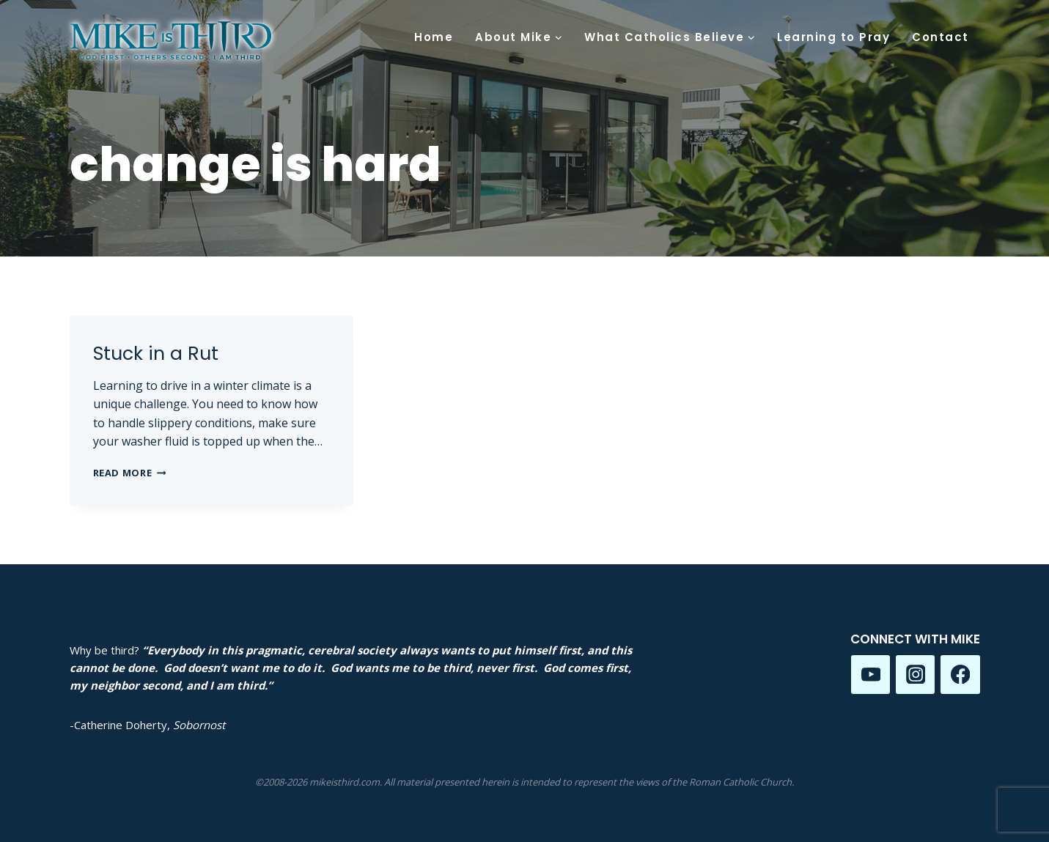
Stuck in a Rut (155, 353)
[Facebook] (960, 674)
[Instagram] (915, 674)
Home (433, 37)
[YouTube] (870, 674)
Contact (940, 37)
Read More (129, 472)
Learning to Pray (833, 37)
